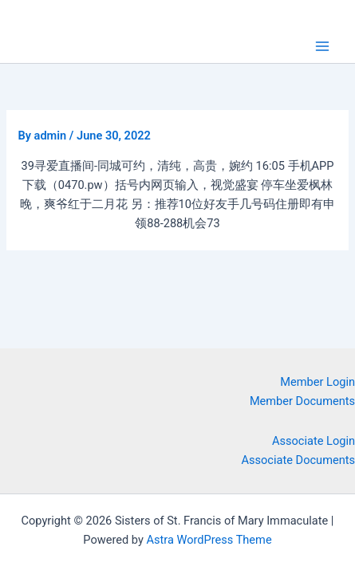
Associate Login (313, 441)
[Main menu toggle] (322, 46)
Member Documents (302, 401)
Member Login (317, 382)
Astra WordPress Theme (208, 540)
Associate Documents (299, 460)
